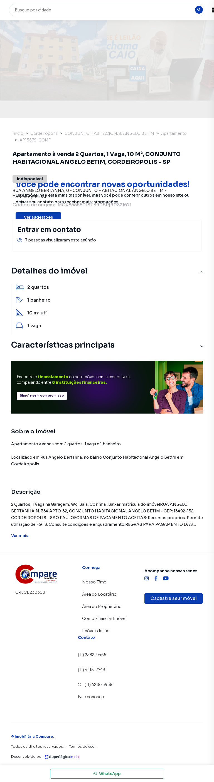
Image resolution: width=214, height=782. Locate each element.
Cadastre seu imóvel (174, 598)
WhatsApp (107, 773)
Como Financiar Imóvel (104, 618)
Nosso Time (94, 582)
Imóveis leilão (96, 630)
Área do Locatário (99, 594)
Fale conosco (91, 696)
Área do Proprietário (102, 606)
